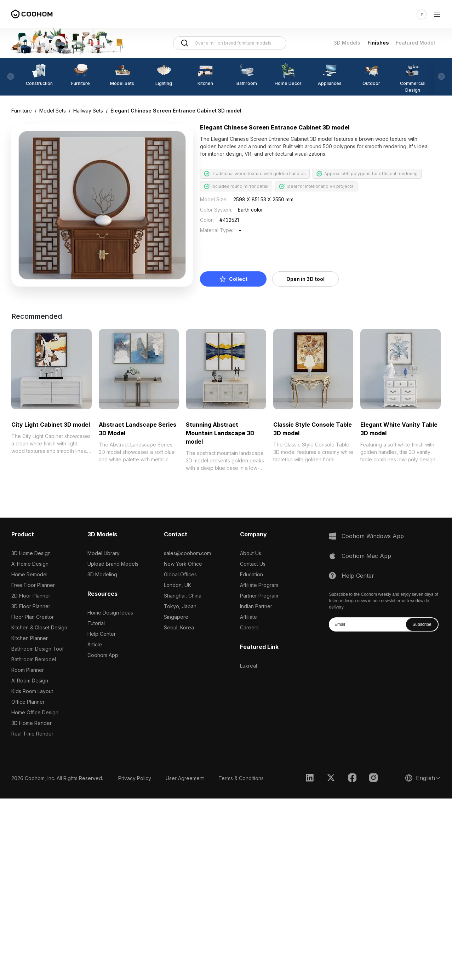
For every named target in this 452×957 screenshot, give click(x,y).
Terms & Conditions (241, 778)
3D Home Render (31, 723)
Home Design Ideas (110, 613)
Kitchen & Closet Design (39, 627)
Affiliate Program (259, 585)
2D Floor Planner (30, 596)
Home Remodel (29, 574)
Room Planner (27, 670)
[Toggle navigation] (437, 14)
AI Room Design (29, 681)
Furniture (21, 111)
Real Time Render (32, 734)
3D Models (347, 43)
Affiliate (248, 617)
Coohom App (102, 655)
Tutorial (96, 623)
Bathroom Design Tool (37, 649)
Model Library (103, 553)
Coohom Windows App (373, 536)
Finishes (378, 43)
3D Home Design (31, 553)
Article (94, 644)
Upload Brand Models (112, 564)
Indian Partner (256, 606)
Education (251, 574)
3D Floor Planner (30, 606)
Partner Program (259, 596)
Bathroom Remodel (33, 659)
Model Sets (52, 111)
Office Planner (28, 702)
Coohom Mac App (366, 555)
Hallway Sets (88, 111)
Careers (249, 627)
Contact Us (252, 564)
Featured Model (415, 43)
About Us (250, 553)
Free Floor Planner (33, 585)
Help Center (101, 634)
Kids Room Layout (32, 691)
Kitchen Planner (29, 638)
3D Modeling (102, 574)
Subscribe (421, 624)
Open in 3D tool (305, 279)
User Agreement (185, 778)
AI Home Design (29, 564)
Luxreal (248, 666)
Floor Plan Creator (32, 617)
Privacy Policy (134, 778)
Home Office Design (34, 712)
